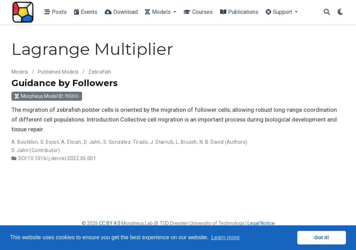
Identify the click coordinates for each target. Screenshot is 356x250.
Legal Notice (261, 223)
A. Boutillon (24, 142)
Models (20, 72)
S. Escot (49, 142)
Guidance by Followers (64, 83)
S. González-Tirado (125, 142)
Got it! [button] (321, 237)
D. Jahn (92, 142)
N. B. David (212, 142)
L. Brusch (186, 142)
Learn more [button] (225, 237)
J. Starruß (161, 142)
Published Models (58, 72)
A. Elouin (71, 142)
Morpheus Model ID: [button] (47, 96)
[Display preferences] (340, 12)
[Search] (327, 12)
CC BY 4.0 (109, 223)
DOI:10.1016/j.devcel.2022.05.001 (57, 158)
